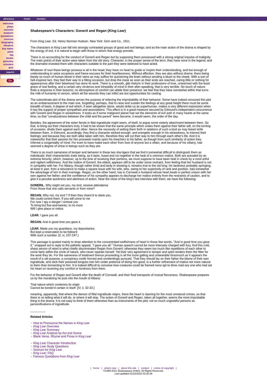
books (9, 58)
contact (41, 18)
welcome (8, 23)
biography (7, 42)
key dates (7, 48)
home (27, 18)
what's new (110, 368)
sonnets (8, 29)
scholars (8, 64)
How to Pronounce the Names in (61, 323)
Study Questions (50, 346)
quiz (10, 67)
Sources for (47, 349)
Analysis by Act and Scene (57, 333)
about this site (128, 368)
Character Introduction (54, 343)
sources (8, 39)
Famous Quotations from (56, 356)
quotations (7, 36)
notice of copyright (164, 368)
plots (10, 51)
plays (10, 26)
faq (11, 55)
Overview (46, 326)
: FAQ (43, 353)
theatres (8, 45)
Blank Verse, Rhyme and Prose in (62, 336)
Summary (46, 329)
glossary (8, 61)
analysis (9, 32)
